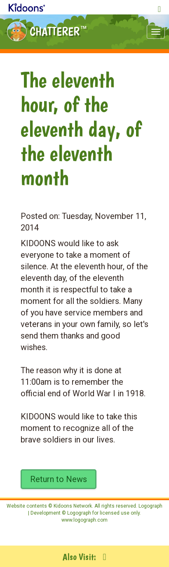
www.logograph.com (84, 520)
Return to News (58, 479)
